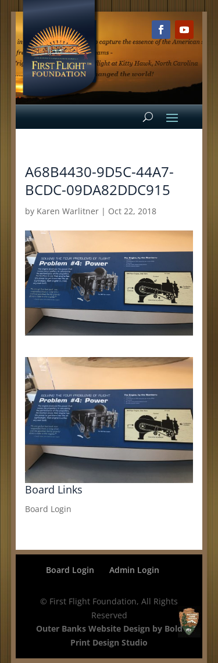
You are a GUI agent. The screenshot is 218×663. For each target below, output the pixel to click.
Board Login (48, 508)
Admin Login (134, 569)
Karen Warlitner (68, 211)
